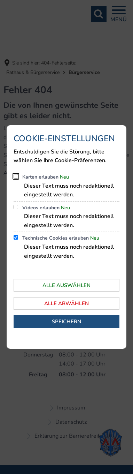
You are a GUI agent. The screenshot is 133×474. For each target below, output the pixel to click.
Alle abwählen (66, 303)
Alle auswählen (66, 285)
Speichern (66, 321)
